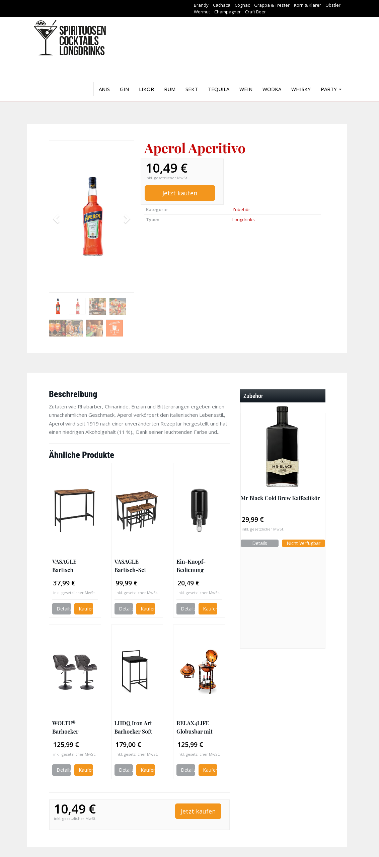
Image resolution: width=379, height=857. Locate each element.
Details (64, 608)
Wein (245, 89)
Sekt (191, 89)
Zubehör (241, 209)
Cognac (242, 5)
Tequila (218, 89)
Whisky (301, 89)
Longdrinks (243, 219)
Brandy (201, 5)
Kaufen (86, 608)
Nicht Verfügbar (303, 543)
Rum (169, 89)
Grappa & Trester (272, 5)
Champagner (227, 12)
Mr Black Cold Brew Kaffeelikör (280, 497)
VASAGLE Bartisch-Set (130, 565)
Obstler (332, 5)
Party (331, 89)
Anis (104, 89)
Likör (146, 89)
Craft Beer (255, 12)
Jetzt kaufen (179, 193)
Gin (124, 89)
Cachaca (221, 5)
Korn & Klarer (307, 5)
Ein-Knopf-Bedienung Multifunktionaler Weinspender (199, 566)
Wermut (202, 12)
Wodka (271, 89)
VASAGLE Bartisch (64, 565)
